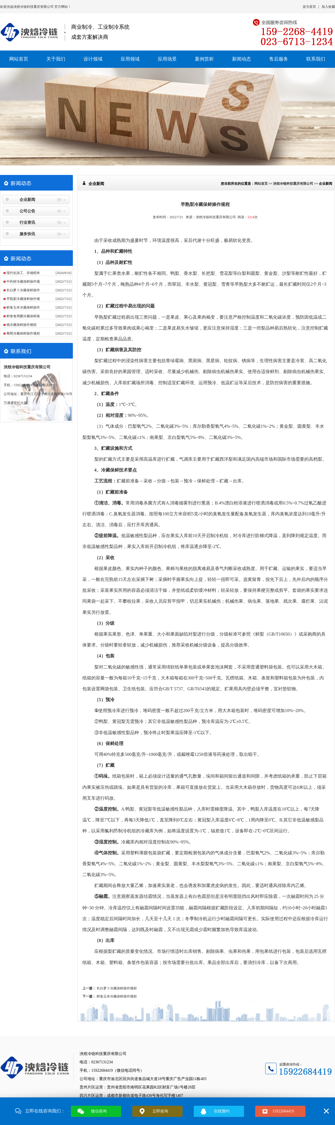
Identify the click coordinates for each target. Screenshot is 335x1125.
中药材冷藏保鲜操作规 (23, 281)
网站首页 (18, 59)
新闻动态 (241, 59)
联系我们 (315, 59)
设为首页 (309, 7)
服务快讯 (27, 234)
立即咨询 (160, 1111)
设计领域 (92, 59)
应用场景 (167, 59)
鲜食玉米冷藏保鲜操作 (23, 307)
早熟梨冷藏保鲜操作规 (23, 299)
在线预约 (221, 1111)
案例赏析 (204, 59)
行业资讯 (27, 222)
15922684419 (283, 1111)
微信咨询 (99, 1111)
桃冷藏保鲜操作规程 (21, 325)
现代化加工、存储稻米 (23, 273)
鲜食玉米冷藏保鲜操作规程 (117, 996)
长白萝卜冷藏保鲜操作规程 (117, 988)
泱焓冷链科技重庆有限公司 (33, 7)
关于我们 (55, 59)
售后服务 (278, 59)
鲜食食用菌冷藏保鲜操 (23, 316)
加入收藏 (328, 7)
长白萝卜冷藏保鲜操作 (23, 290)
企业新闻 (27, 200)
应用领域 (130, 59)
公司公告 (27, 211)
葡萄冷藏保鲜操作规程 (23, 333)
